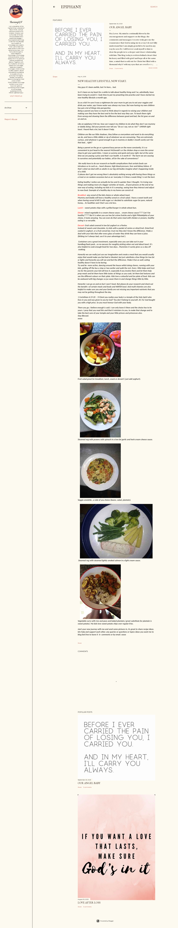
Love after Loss (89, 902)
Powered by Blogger (105, 921)
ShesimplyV (16, 22)
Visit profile (16, 96)
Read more (153, 68)
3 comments (119, 68)
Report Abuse (11, 119)
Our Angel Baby (120, 27)
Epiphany (71, 6)
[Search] (153, 7)
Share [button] (111, 68)
